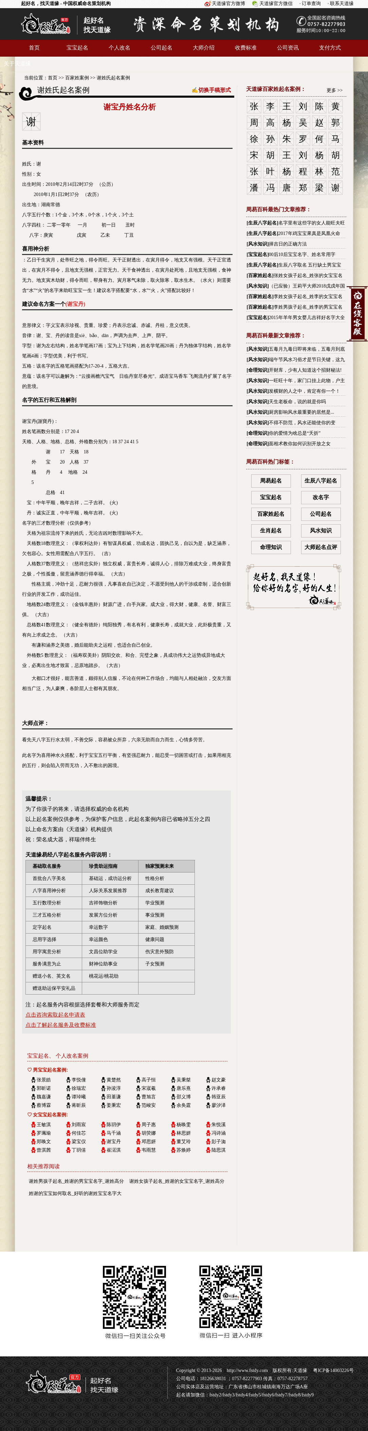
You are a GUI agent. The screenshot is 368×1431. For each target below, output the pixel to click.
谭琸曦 (79, 1096)
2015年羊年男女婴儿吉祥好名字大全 (307, 317)
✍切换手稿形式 (211, 90)
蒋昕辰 (79, 1105)
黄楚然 (114, 1079)
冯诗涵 (218, 1133)
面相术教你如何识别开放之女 (300, 443)
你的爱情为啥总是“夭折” (294, 433)
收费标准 (246, 48)
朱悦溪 (218, 1124)
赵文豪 (218, 1079)
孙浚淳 (114, 1088)
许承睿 (218, 1088)
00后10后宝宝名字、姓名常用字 (302, 254)
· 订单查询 (310, 3)
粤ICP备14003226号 (333, 1370)
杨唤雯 (184, 1124)
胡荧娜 (149, 1133)
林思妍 (184, 1133)
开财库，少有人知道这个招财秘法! (305, 370)
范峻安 (149, 1105)
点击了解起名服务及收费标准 (60, 1025)
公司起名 (161, 48)
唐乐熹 (184, 1088)
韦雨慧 (149, 1150)
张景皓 (44, 1079)
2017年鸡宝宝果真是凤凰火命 (309, 233)
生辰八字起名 (262, 223)
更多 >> (335, 90)
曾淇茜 (44, 1150)
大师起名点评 (321, 547)
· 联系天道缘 (341, 3)
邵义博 (184, 1096)
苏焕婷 (184, 1150)
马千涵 (114, 1133)
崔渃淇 (114, 1150)
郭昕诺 (44, 1088)
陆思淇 (218, 1150)
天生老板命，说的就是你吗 (297, 401)
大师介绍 (204, 48)
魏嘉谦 (44, 1096)
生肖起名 (271, 530)
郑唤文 (44, 1141)
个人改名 (119, 48)
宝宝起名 (77, 48)
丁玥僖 (79, 1150)
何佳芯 (79, 1133)
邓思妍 (149, 1141)
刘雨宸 (79, 1124)
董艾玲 (184, 1141)
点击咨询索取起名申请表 (55, 1015)
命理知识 (257, 370)
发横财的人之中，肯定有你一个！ (304, 391)
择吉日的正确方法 (288, 244)
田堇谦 (114, 1096)
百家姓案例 (77, 77)
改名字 (321, 497)
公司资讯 (288, 48)
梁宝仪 (79, 1141)
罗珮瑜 (44, 1133)
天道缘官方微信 (276, 3)
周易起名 (271, 481)
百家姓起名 (260, 275)
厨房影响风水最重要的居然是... (301, 412)
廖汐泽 (218, 1105)
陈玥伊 (114, 1124)
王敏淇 (44, 1124)
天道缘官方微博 (228, 3)
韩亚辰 (218, 1096)
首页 (34, 48)
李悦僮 (79, 1079)
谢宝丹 (114, 1141)
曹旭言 (149, 1096)
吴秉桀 (184, 1079)
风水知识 (257, 244)
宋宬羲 (149, 1088)
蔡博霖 (44, 1105)
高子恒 (149, 1079)
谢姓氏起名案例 (113, 77)
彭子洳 (218, 1141)
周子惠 (149, 1124)
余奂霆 (184, 1105)
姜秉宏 (114, 1105)
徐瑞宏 (79, 1088)
